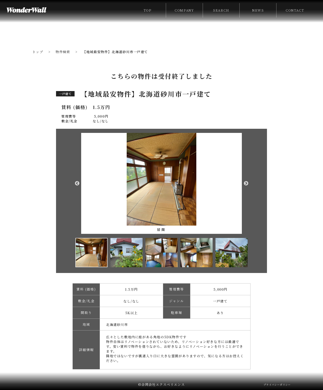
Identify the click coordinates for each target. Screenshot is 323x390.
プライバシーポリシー (277, 384)
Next (246, 183)
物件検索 (63, 51)
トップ (37, 51)
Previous (77, 183)
